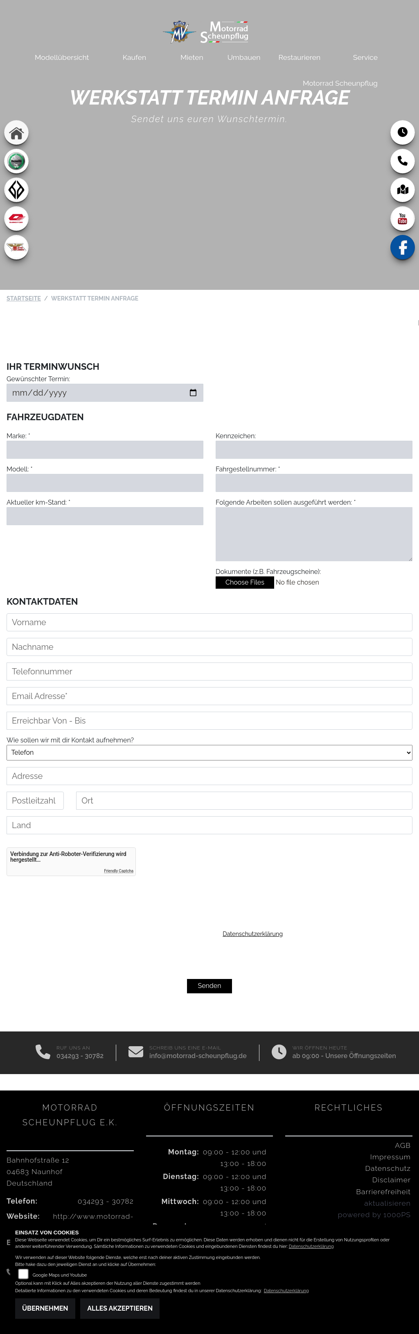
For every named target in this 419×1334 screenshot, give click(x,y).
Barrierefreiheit (383, 1191)
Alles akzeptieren (120, 1308)
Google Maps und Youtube (60, 1275)
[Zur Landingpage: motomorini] (16, 247)
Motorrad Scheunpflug (340, 83)
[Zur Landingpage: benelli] (16, 161)
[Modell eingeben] (105, 483)
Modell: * (20, 469)
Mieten (191, 57)
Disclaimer (391, 1179)
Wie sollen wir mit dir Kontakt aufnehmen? (70, 740)
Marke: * (18, 436)
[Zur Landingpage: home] (16, 132)
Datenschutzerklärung (253, 933)
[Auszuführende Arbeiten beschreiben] (314, 534)
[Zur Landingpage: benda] (16, 190)
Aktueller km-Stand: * (38, 502)
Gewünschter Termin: (38, 379)
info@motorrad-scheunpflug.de (198, 1056)
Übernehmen (45, 1308)
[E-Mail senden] (135, 1053)
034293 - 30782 (80, 1056)
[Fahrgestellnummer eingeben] (314, 483)
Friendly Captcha (118, 871)
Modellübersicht (62, 57)
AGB (403, 1145)
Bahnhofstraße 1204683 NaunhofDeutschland (38, 1171)
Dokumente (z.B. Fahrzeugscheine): (268, 572)
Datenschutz (388, 1168)
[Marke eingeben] (105, 450)
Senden (209, 986)
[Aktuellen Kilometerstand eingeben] (105, 516)
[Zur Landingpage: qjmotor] (16, 218)
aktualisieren (387, 1203)
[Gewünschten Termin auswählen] (105, 393)
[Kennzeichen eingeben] (314, 450)
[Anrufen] (43, 1053)
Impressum (390, 1156)
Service (365, 57)
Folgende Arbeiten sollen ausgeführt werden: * (286, 502)
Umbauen (244, 57)
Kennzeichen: (236, 436)
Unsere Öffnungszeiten (360, 1056)
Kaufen (134, 57)
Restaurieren (300, 57)
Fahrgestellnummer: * (248, 469)
